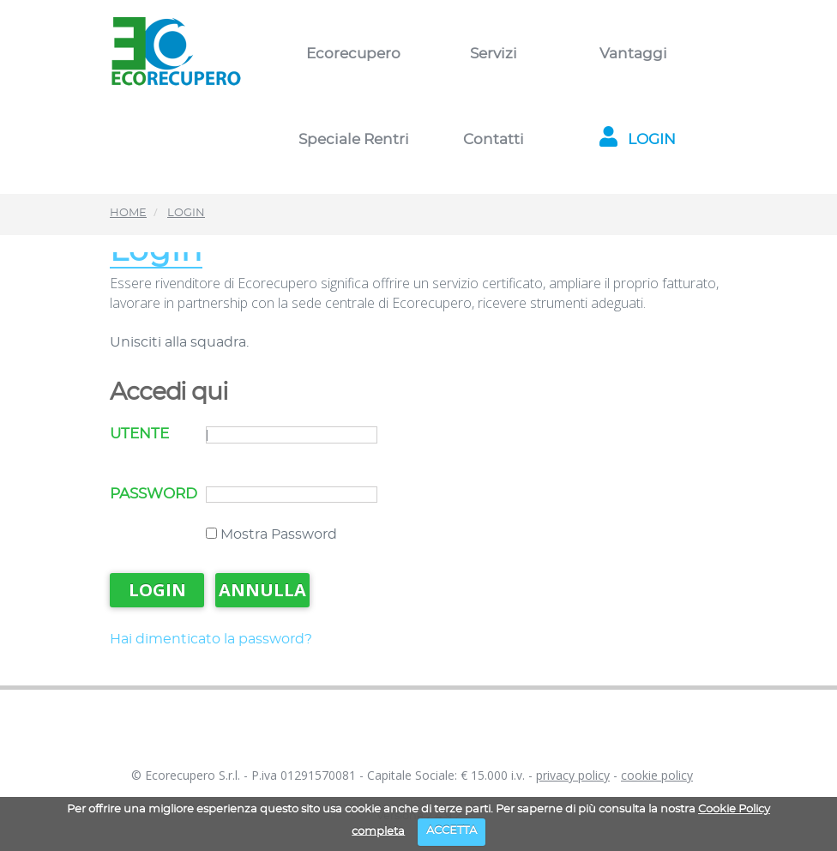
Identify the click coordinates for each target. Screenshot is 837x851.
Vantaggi (633, 53)
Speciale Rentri (353, 139)
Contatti (493, 139)
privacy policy (573, 775)
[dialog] (805, 816)
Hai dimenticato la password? (211, 639)
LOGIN (633, 139)
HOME (128, 213)
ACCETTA (451, 830)
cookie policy (657, 775)
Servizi (493, 53)
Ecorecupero (353, 53)
